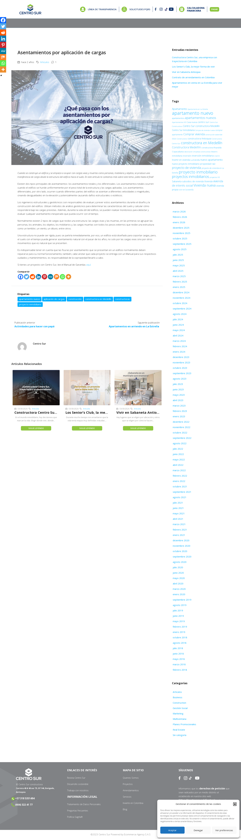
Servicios (127, 796)
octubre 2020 (180, 551)
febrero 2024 (180, 346)
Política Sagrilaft (75, 816)
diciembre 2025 (181, 227)
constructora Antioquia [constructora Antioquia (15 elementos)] (199, 138)
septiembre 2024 (182, 308)
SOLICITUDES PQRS (139, 9)
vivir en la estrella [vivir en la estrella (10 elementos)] (186, 189)
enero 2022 (179, 481)
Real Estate (179, 729)
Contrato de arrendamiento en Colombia (193, 77)
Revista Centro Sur (76, 777)
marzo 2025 (179, 276)
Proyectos (128, 784)
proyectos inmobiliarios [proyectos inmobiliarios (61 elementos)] (190, 176)
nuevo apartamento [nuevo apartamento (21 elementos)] (211, 159)
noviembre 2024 (181, 297)
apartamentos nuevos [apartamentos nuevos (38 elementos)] (200, 118)
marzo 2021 (179, 524)
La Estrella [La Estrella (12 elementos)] (195, 159)
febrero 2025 (180, 281)
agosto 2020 (179, 561)
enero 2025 (179, 286)
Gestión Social (180, 708)
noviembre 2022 (181, 427)
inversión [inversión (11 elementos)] (187, 155)
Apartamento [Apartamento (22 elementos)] (179, 109)
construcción (75, 299)
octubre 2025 (180, 238)
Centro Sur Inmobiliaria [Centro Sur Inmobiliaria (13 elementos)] (183, 130)
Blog (125, 809)
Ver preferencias (224, 830)
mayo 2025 (179, 265)
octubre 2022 (180, 432)
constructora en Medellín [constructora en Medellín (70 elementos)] (201, 142)
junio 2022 (178, 454)
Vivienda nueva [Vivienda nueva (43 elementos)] (205, 185)
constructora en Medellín (98, 299)
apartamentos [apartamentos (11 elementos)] (178, 118)
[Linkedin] (38, 276)
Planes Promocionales (184, 724)
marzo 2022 (179, 470)
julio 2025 (178, 254)
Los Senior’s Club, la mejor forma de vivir (95, 412)
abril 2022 (178, 464)
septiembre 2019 (182, 599)
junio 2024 (178, 324)
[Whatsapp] (62, 276)
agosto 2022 (179, 443)
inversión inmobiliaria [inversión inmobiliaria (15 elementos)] (203, 155)
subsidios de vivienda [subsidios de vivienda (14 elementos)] (193, 181)
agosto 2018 (179, 642)
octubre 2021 (180, 486)
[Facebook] (20, 276)
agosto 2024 (179, 313)
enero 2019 (179, 632)
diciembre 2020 (181, 540)
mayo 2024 (179, 330)
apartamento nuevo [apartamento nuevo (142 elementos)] (192, 113)
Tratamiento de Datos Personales (84, 804)
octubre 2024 (180, 303)
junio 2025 (178, 260)
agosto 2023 (179, 378)
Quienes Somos (131, 777)
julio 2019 (178, 610)
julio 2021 (178, 502)
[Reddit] (32, 276)
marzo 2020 (179, 588)
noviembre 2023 (181, 362)
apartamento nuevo (29, 299)
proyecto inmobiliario (30, 304)
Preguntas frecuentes (77, 810)
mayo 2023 (179, 394)
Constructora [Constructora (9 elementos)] (182, 139)
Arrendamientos (131, 790)
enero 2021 (179, 534)
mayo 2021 (179, 513)
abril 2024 (178, 335)
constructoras (122, 299)
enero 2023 (179, 416)
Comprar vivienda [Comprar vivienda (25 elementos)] (194, 134)
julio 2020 (178, 567)
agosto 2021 (179, 497)
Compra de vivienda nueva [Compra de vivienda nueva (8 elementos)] (205, 130)
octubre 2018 (180, 637)
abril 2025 (178, 270)
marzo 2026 (179, 211)
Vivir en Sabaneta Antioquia (138, 412)
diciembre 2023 (181, 357)
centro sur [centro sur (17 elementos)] (203, 122)
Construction (179, 702)
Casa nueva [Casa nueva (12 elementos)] (192, 122)
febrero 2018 (180, 669)
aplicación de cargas (54, 299)
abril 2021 (178, 518)
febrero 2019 (180, 626)
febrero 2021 (180, 529)
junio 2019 (178, 615)
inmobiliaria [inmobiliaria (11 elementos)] (177, 155)
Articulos (44, 62)
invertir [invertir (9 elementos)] (217, 156)
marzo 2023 (179, 405)
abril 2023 (178, 400)
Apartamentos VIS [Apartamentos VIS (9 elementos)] (179, 122)
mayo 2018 (179, 658)
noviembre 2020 (181, 545)
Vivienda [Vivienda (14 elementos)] (208, 181)
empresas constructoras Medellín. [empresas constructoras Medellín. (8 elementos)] (205, 152)
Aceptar (172, 830)
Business (177, 697)
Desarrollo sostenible (77, 784)
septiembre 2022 (182, 437)
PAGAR (214, 9)
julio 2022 (178, 448)
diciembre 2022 (181, 421)
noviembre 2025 (181, 233)
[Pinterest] (44, 276)
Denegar (198, 830)
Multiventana (179, 718)
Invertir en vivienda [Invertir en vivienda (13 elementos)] (181, 159)
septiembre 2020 (182, 556)
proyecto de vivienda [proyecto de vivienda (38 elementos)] (186, 167)
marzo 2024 (179, 340)
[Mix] (56, 276)
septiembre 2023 (182, 373)
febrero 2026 (180, 216)
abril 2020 (178, 583)
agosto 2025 (179, 249)
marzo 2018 (179, 664)
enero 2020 (179, 594)
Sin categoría (179, 735)
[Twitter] (26, 276)
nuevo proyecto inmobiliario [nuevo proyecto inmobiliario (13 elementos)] (186, 163)
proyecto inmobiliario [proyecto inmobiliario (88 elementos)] (198, 172)
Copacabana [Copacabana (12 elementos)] (178, 151)
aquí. (88, 264)
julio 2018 (178, 648)
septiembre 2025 (182, 243)
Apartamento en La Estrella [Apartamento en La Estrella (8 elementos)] (198, 109)
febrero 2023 (180, 410)
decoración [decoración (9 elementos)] (188, 151)
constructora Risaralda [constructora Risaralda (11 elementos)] (211, 147)
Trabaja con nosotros (78, 790)
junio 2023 (178, 389)
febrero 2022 (180, 475)
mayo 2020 (179, 578)
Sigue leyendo (36, 428)
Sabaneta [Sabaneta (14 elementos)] (177, 181)
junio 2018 (178, 653)
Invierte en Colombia (133, 803)
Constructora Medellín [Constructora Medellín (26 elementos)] (186, 147)
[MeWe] (50, 276)
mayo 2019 (179, 621)
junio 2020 (178, 572)
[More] (68, 276)
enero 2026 (179, 222)
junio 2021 (178, 508)
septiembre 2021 (182, 491)
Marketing (178, 713)
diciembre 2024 (181, 292)
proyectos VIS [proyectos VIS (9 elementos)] (215, 177)
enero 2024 (179, 351)
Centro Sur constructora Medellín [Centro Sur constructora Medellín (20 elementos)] (201, 126)
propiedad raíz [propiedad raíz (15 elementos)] (207, 163)
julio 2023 (178, 384)
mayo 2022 (179, 459)
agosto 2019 (179, 605)
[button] (234, 804)
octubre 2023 (180, 367)
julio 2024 (178, 319)
